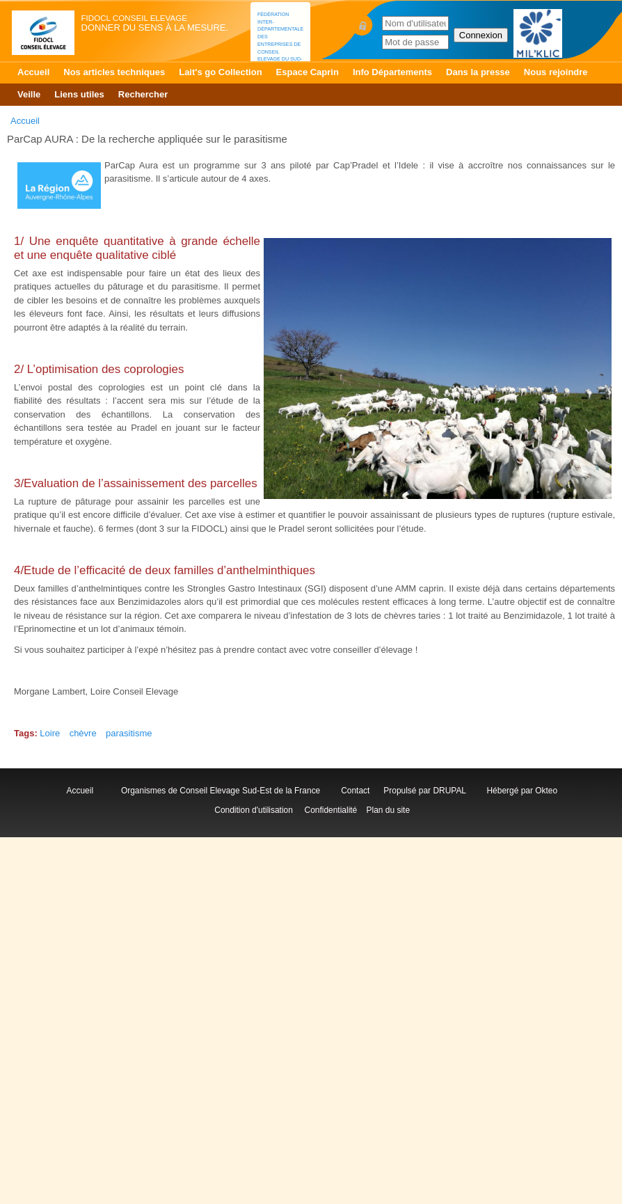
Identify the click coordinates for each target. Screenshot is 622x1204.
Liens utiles (79, 94)
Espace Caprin (307, 72)
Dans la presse (478, 72)
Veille (28, 94)
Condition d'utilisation (253, 810)
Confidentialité (331, 810)
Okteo (546, 790)
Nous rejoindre (556, 72)
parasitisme (129, 733)
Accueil (33, 72)
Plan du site (388, 810)
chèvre (83, 733)
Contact (357, 790)
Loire (50, 733)
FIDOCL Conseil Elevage (134, 17)
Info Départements (392, 72)
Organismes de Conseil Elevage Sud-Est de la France (222, 790)
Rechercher (143, 94)
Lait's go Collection (220, 72)
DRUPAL (449, 790)
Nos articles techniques (114, 72)
